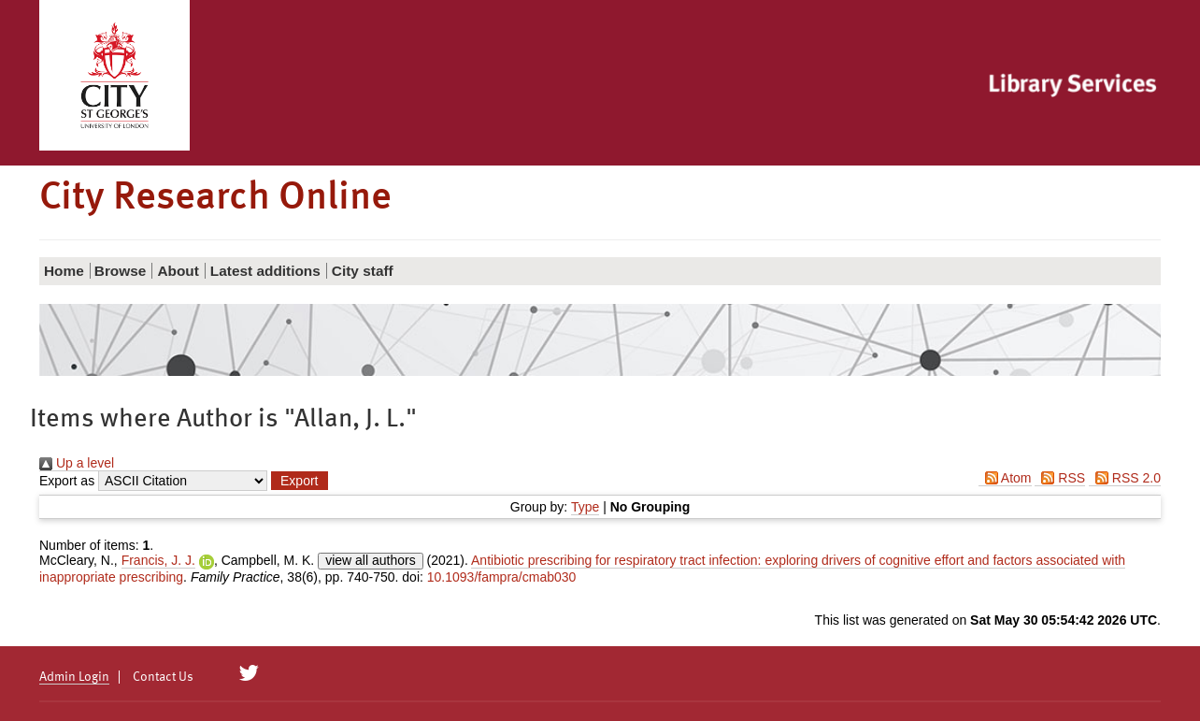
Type (585, 506)
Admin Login (74, 677)
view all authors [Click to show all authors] (370, 560)
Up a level (76, 462)
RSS (1060, 477)
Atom (1005, 477)
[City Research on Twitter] (249, 673)
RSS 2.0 (1125, 477)
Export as (66, 480)
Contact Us (163, 677)
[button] (299, 480)
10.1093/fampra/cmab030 (502, 577)
